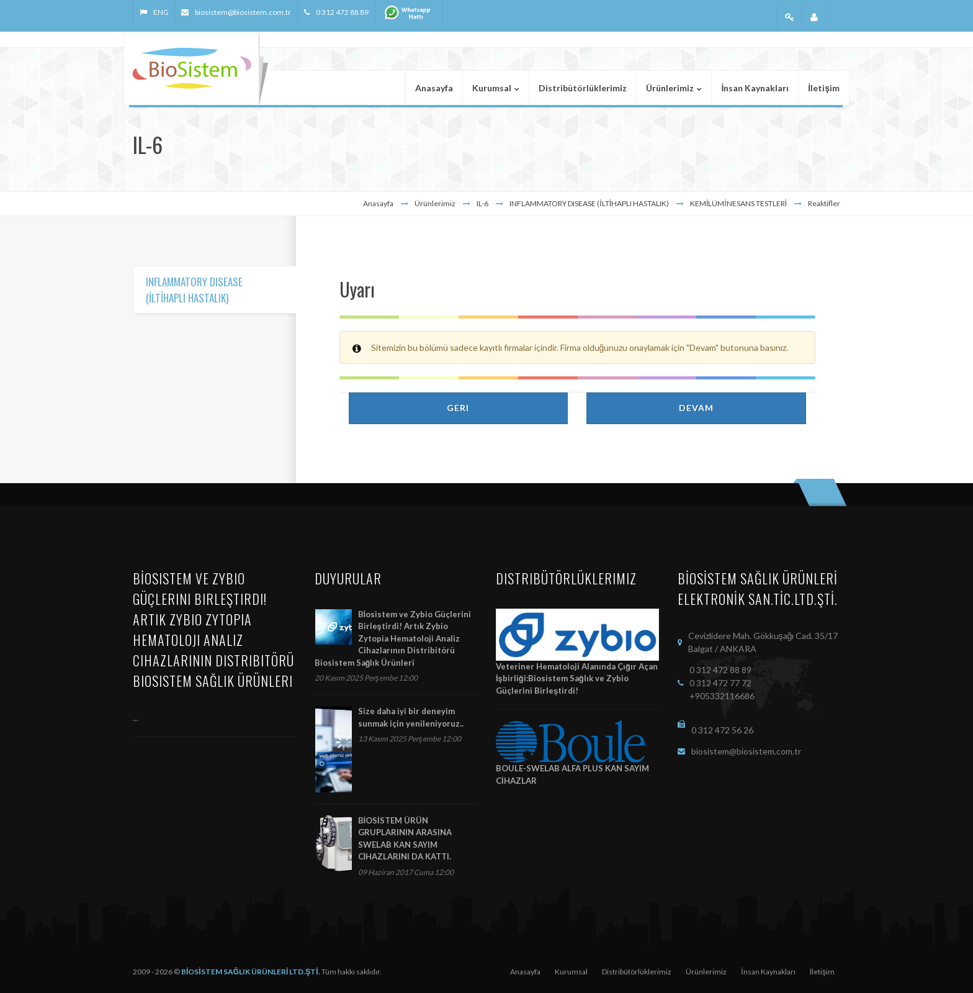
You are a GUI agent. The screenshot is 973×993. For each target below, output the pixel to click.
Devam (696, 407)
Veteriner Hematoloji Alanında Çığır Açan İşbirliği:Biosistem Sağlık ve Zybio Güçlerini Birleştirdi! (577, 678)
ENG (160, 12)
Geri (458, 407)
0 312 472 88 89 (342, 12)
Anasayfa (378, 203)
